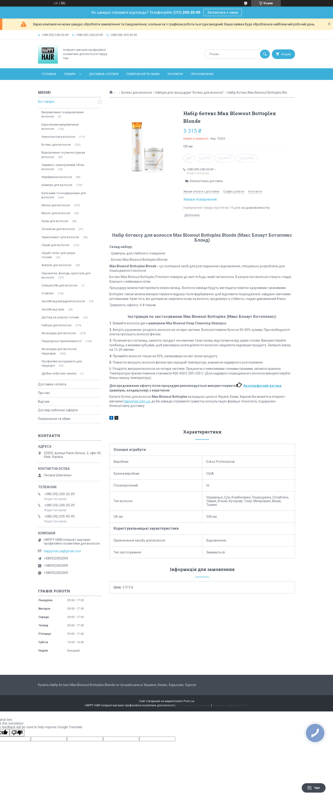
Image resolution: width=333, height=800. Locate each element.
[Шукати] (265, 54)
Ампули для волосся (56, 265)
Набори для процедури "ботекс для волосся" (189, 92)
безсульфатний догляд (262, 386)
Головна (49, 74)
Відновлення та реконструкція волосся (63, 154)
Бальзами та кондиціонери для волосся (64, 195)
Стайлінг (48, 293)
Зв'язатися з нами (222, 12)
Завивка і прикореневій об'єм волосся (63, 167)
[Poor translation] (17, 733)
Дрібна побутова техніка (59, 373)
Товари (69, 74)
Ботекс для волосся (136, 92)
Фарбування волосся (57, 177)
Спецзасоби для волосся (59, 285)
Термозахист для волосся (60, 237)
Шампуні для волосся (57, 185)
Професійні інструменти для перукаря (62, 363)
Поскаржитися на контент (193, 705)
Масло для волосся (56, 213)
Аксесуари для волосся (59, 333)
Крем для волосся (55, 221)
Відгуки (43, 401)
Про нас (44, 393)
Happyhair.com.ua (137, 401)
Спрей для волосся (55, 245)
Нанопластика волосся (58, 136)
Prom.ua (189, 701)
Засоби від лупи (53, 309)
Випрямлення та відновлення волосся (62, 114)
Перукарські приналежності (62, 341)
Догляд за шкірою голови (60, 317)
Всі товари (46, 101)
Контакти (175, 74)
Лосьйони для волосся (58, 229)
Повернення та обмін (143, 74)
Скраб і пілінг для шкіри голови (58, 255)
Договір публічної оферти (58, 410)
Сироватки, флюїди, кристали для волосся (66, 275)
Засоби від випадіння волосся (63, 301)
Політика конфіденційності (230, 705)
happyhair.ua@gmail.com (62, 551)
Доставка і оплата (103, 74)
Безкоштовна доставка (206, 181)
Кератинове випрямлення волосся (60, 126)
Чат (313, 788)
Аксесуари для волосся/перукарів (59, 351)
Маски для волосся (56, 205)
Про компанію (202, 74)
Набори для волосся (56, 325)
